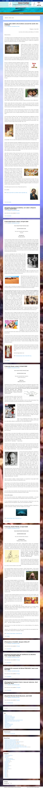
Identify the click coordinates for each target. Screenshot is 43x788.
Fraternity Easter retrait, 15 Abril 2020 (16, 366)
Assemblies (6, 756)
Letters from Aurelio (8, 758)
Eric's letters (7, 760)
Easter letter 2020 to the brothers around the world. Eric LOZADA (21, 24)
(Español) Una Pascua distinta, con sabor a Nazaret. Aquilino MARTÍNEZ (20, 208)
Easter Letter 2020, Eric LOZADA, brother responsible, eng (17, 192)
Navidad (6, 769)
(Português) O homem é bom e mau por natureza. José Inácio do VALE (21, 682)
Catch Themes (37, 787)
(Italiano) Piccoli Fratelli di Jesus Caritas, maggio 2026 (12, 741)
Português (18, 687)
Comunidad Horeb (10, 702)
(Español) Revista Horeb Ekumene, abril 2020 (18, 696)
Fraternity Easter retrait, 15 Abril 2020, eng (14, 518)
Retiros (8, 360)
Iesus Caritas (23, 3)
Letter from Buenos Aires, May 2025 (10, 733)
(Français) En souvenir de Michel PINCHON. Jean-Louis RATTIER (21, 669)
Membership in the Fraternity (9, 724)
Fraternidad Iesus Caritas (15, 26)
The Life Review (7, 723)
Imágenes (6, 767)
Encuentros (6, 763)
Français (18, 646)
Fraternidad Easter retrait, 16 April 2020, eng (23, 355)
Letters (6, 757)
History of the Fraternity (8, 725)
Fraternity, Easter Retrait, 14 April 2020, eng (14, 633)
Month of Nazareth (7, 768)
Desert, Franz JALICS (8, 726)
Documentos (9, 662)
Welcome (6, 714)
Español (18, 213)
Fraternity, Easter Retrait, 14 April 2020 (16, 526)
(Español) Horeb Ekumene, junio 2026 (10, 739)
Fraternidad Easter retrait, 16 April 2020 (16, 221)
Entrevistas (6, 764)
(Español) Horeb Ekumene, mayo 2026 (10, 742)
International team (7, 765)
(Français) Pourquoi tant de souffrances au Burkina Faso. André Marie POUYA (20, 655)
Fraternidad (6, 766)
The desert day (7, 727)
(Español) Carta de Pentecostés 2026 (10, 740)
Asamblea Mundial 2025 (8, 755)
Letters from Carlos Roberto (10, 759)
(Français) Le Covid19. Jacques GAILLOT (17, 642)
